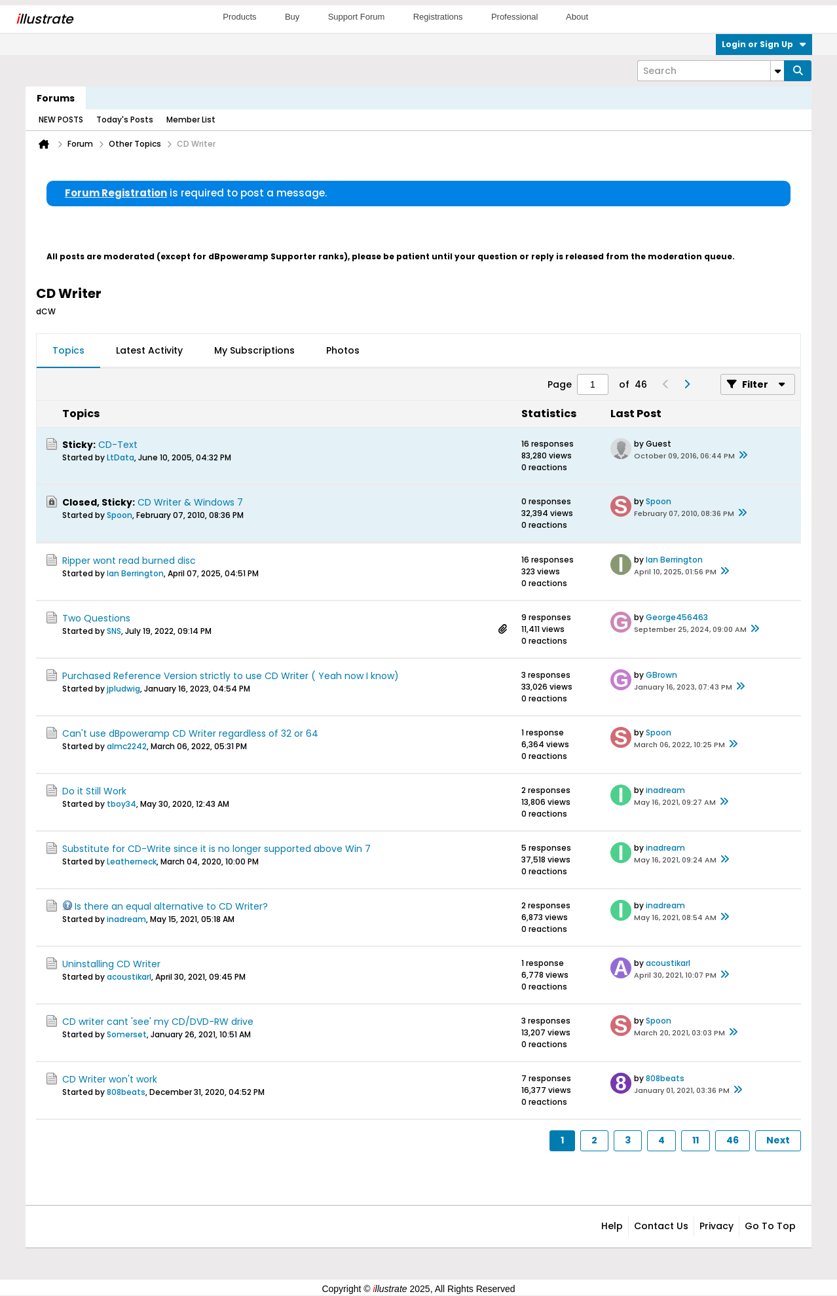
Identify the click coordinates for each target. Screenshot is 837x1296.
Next (778, 1140)
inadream (665, 790)
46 (732, 1140)
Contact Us (661, 1225)
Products (239, 17)
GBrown (661, 674)
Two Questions (96, 618)
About (577, 17)
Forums (56, 98)
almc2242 (127, 746)
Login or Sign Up (764, 44)
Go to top (770, 1225)
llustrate (44, 19)
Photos (343, 350)
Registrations (438, 17)
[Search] (710, 70)
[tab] (68, 351)
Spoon (119, 515)
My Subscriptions (254, 350)
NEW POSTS (61, 119)
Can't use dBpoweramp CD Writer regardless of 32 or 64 (190, 733)
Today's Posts (124, 119)
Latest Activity (149, 350)
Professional (514, 17)
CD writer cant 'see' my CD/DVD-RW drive (157, 1021)
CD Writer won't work (109, 1079)
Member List (190, 119)
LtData (120, 457)
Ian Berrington (135, 573)
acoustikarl (129, 976)
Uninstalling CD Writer (111, 964)
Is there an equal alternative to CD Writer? (171, 906)
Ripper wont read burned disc (129, 560)
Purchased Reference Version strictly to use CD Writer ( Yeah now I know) (230, 675)
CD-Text (118, 444)
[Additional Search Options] (777, 70)
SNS (114, 631)
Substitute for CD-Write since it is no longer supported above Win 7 (216, 848)
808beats (126, 1092)
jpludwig (123, 688)
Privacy (716, 1225)
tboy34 (121, 803)
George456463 (677, 617)
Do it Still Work (94, 791)
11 (695, 1140)
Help (612, 1225)
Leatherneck (132, 861)
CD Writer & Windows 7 (190, 502)
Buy (292, 17)
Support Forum (356, 17)
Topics (68, 350)
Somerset (127, 1034)
